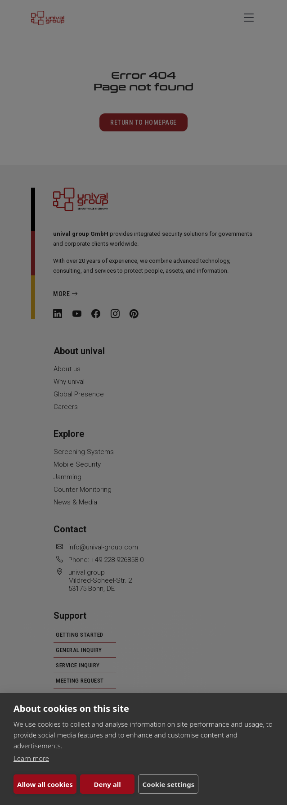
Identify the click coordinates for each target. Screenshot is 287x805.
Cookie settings (168, 784)
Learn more (31, 758)
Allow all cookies (45, 784)
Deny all (107, 784)
